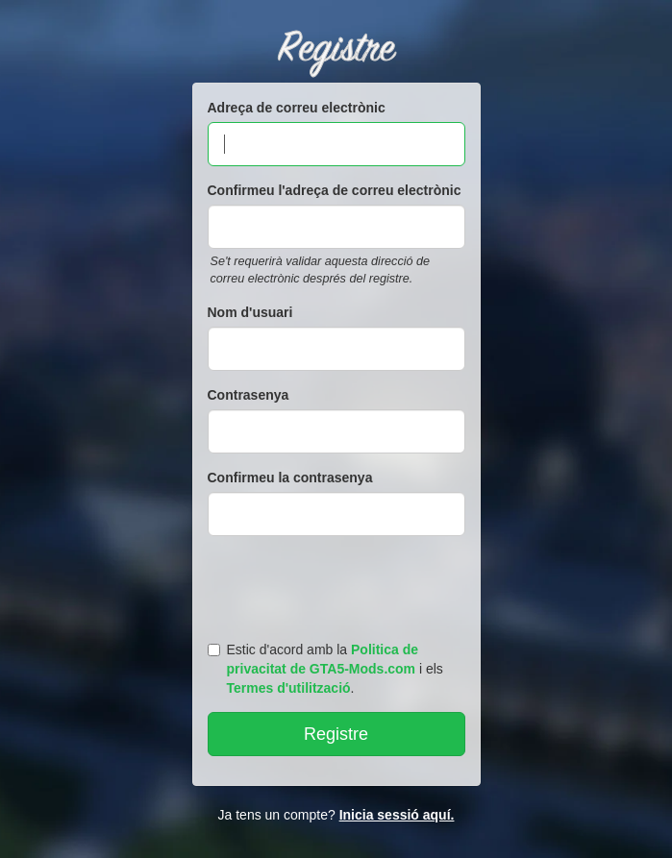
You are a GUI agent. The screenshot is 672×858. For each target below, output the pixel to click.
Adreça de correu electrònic (297, 107)
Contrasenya (248, 395)
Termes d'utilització (289, 688)
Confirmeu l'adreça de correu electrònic (334, 190)
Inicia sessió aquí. (397, 814)
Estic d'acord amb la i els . (325, 669)
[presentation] (339, 584)
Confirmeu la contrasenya (290, 477)
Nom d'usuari (250, 312)
